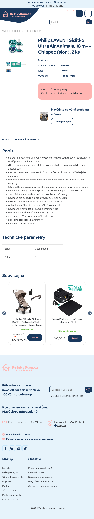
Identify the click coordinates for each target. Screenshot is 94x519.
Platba (5, 486)
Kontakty (7, 468)
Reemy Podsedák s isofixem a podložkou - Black (67, 320)
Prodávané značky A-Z (40, 468)
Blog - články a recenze (40, 481)
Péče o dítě (17, 30)
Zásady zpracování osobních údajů (67, 395)
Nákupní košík (79, 13)
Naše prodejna (10, 472)
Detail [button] (35, 337)
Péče (28, 30)
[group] (27, 313)
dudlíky (37, 30)
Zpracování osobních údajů (42, 486)
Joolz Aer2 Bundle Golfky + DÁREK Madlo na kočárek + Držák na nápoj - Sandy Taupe (27, 322)
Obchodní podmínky (13, 477)
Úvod (5, 30)
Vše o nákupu (9, 490)
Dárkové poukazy (37, 472)
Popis (5, 139)
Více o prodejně (62, 121)
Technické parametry (27, 139)
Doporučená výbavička (40, 477)
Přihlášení (70, 13)
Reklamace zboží (11, 499)
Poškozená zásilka (11, 494)
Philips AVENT (68, 75)
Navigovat (61, 2)
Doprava (6, 481)
